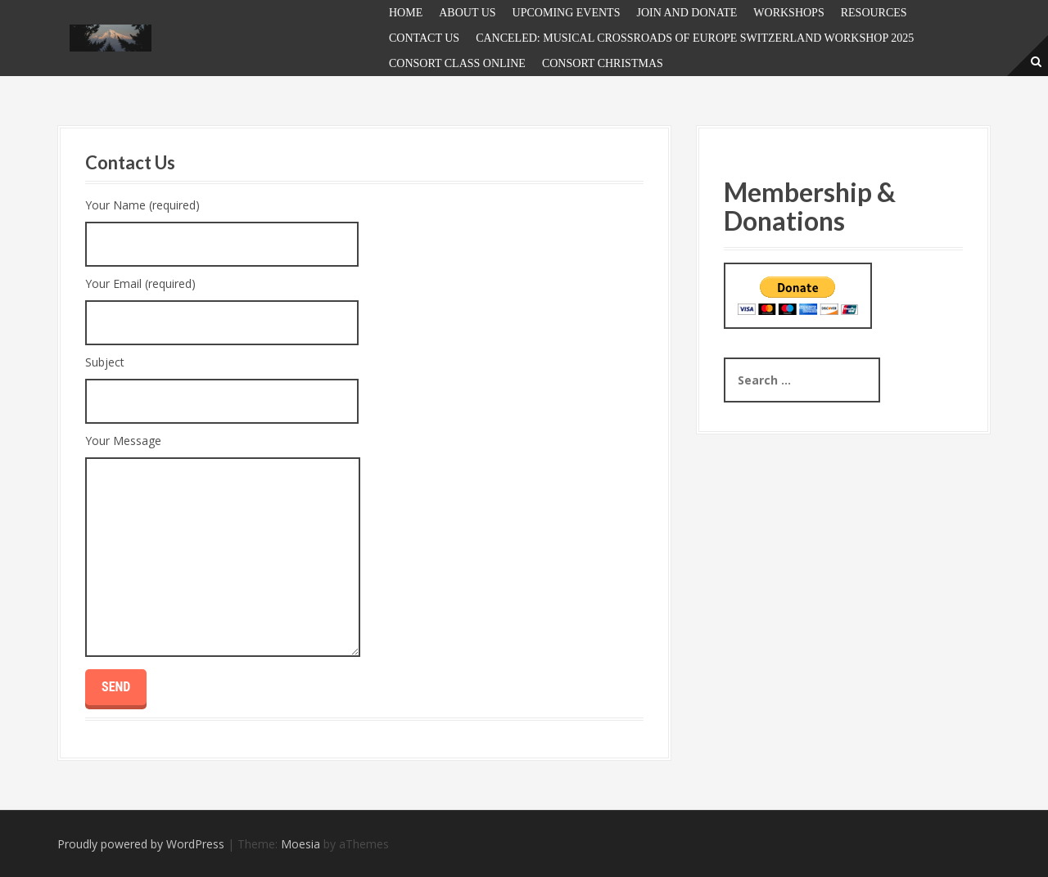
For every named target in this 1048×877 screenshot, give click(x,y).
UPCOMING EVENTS (567, 13)
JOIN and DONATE (686, 13)
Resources (874, 13)
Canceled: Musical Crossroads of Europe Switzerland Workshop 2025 (695, 38)
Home (405, 13)
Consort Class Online (457, 63)
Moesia (300, 844)
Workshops (788, 13)
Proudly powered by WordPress (140, 844)
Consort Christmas (602, 63)
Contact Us (424, 38)
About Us (467, 13)
